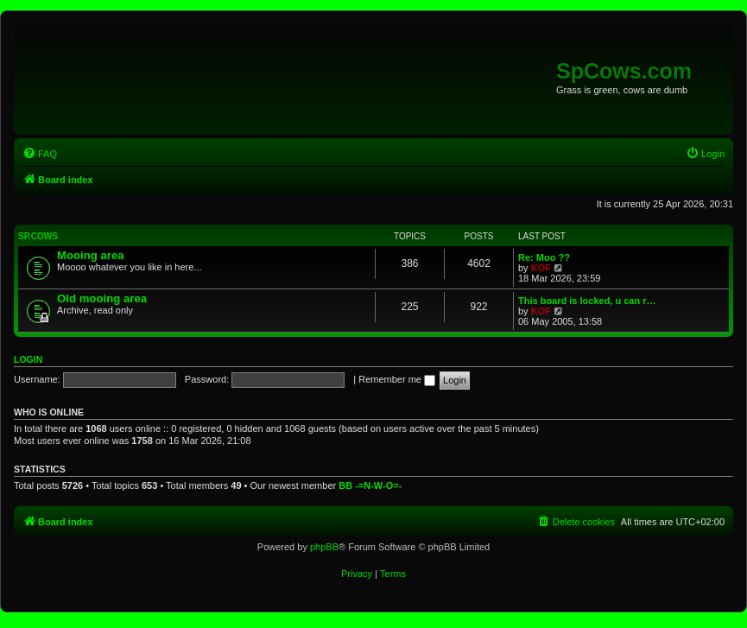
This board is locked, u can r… (587, 300)
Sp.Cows (38, 236)
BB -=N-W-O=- (370, 485)
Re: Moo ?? (544, 257)
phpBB (324, 547)
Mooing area (90, 255)
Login (28, 359)
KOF (541, 268)
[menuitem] (39, 153)
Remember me (396, 379)
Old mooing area (102, 298)
